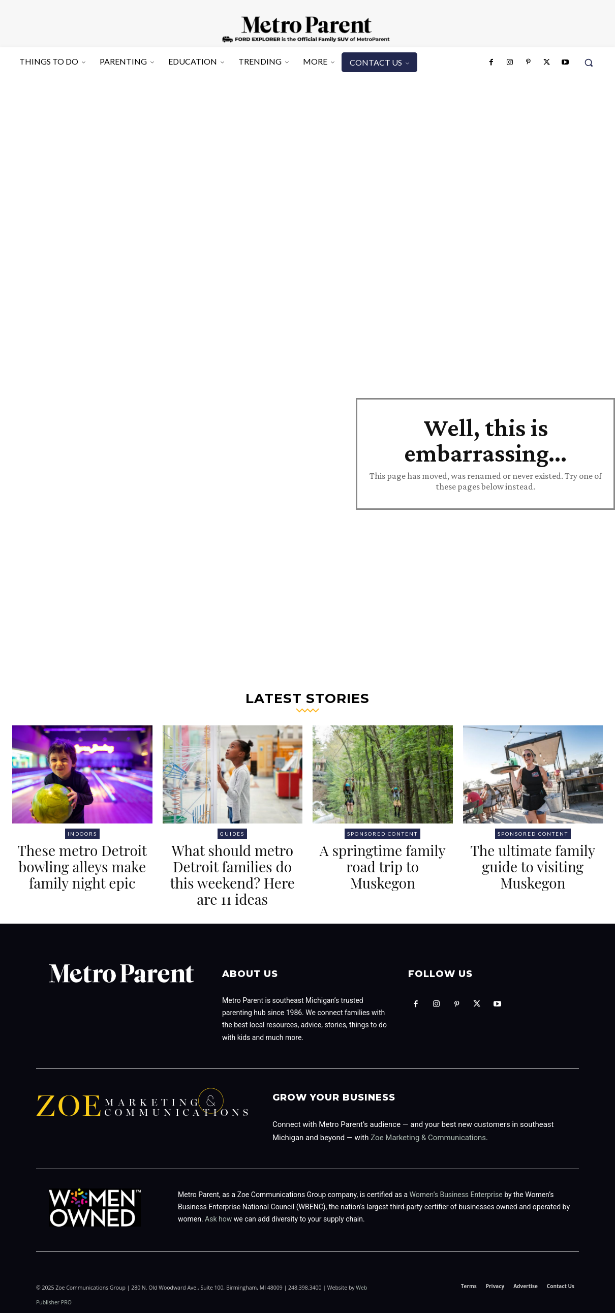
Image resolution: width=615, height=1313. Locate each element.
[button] (588, 62)
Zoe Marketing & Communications (428, 1137)
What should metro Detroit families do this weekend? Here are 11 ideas (232, 875)
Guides (232, 834)
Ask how (218, 1219)
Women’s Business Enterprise (456, 1194)
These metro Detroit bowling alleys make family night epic (82, 866)
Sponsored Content (382, 834)
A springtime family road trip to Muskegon (383, 866)
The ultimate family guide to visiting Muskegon (532, 866)
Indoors (82, 834)
